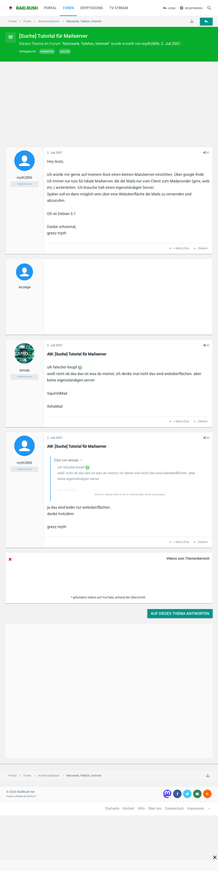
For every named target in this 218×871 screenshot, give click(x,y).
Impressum (195, 808)
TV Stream (118, 8)
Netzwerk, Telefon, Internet (86, 43)
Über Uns (155, 808)
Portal (50, 8)
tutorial (65, 51)
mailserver (47, 51)
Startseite (112, 808)
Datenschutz (174, 808)
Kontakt (128, 808)
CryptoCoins (91, 8)
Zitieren (202, 248)
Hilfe (141, 808)
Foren (68, 8)
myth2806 (150, 43)
